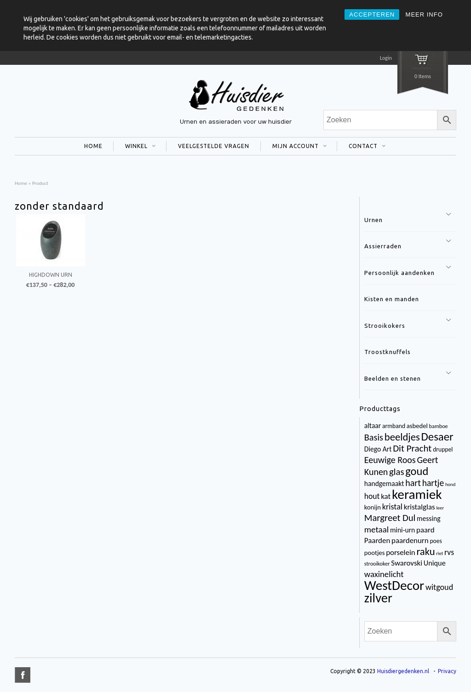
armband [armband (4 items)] (393, 426)
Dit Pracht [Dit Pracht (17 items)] (412, 448)
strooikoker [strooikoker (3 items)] (377, 563)
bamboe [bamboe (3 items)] (438, 426)
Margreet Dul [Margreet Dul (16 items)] (389, 518)
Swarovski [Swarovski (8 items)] (406, 563)
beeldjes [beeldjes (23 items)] (402, 436)
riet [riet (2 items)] (439, 553)
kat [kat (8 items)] (386, 496)
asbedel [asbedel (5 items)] (417, 426)
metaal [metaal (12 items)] (376, 529)
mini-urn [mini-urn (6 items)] (402, 530)
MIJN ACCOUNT (293, 147)
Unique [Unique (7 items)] (435, 563)
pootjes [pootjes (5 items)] (374, 553)
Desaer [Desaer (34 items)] (437, 436)
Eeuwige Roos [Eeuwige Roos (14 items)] (390, 459)
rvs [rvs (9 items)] (449, 552)
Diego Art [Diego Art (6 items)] (378, 449)
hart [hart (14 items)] (413, 482)
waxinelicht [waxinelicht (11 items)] (384, 574)
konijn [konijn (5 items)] (372, 507)
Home (21, 183)
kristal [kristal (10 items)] (392, 507)
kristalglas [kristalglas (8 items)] (419, 507)
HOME (93, 146)
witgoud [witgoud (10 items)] (439, 587)
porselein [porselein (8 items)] (400, 552)
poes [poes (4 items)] (436, 541)
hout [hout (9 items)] (372, 496)
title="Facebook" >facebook (22, 675)
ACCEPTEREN (372, 14)
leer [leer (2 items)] (440, 508)
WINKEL (134, 147)
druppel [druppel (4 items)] (443, 449)
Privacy (447, 671)
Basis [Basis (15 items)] (373, 437)
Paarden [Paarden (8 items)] (377, 540)
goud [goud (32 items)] (416, 471)
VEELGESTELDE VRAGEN (213, 146)
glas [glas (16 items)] (396, 472)
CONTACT (361, 147)
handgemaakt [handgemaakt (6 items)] (384, 483)
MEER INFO (424, 14)
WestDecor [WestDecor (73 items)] (394, 585)
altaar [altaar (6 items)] (372, 425)
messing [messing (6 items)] (429, 518)
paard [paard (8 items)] (425, 530)
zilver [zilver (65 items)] (378, 598)
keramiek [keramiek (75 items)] (417, 494)
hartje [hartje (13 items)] (433, 482)
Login (386, 58)
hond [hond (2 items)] (450, 484)
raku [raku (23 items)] (425, 551)
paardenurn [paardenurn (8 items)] (410, 540)
